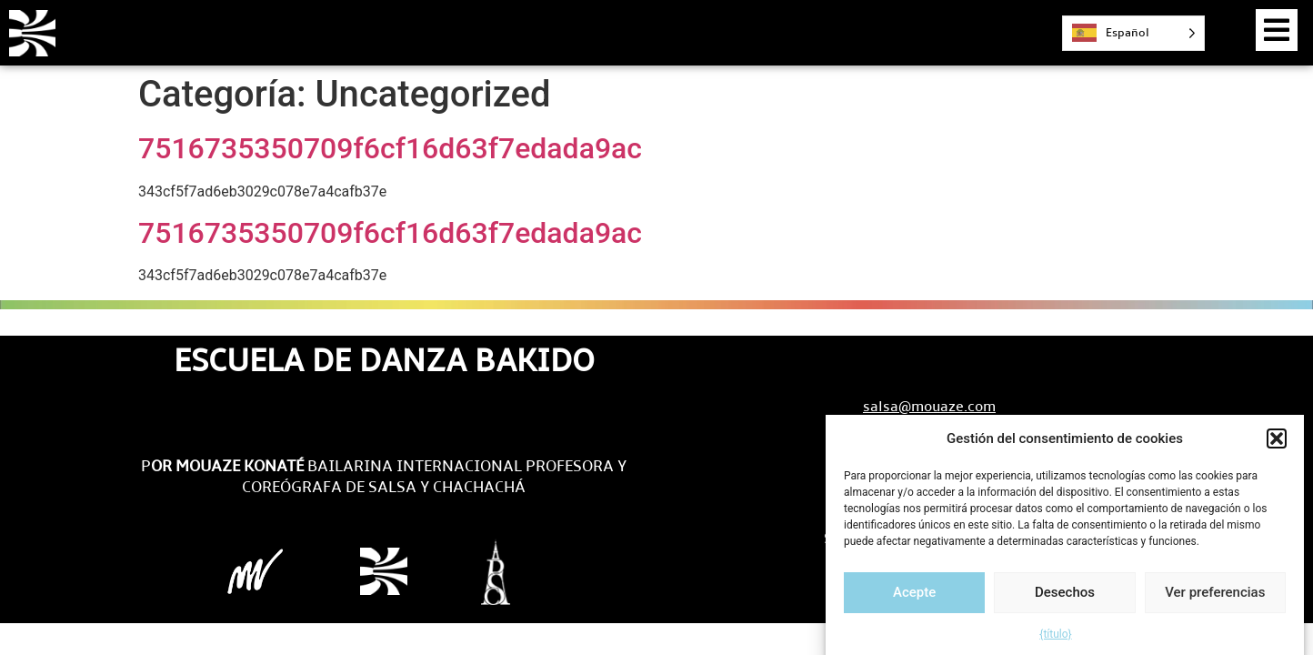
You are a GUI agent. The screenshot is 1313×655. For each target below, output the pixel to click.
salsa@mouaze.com (929, 406)
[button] (1277, 445)
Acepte (914, 598)
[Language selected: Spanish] (1133, 33)
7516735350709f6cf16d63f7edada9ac (390, 148)
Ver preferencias (1215, 598)
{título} (1055, 639)
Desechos (1065, 598)
